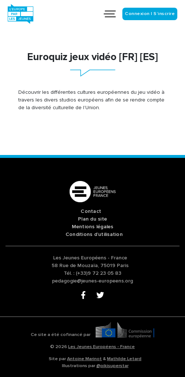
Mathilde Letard (124, 359)
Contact (91, 211)
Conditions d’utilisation (94, 234)
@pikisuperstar (112, 366)
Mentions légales (93, 226)
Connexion (137, 13)
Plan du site (92, 219)
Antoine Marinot (84, 359)
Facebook (85, 296)
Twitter (100, 296)
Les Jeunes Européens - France (101, 347)
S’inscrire (164, 13)
